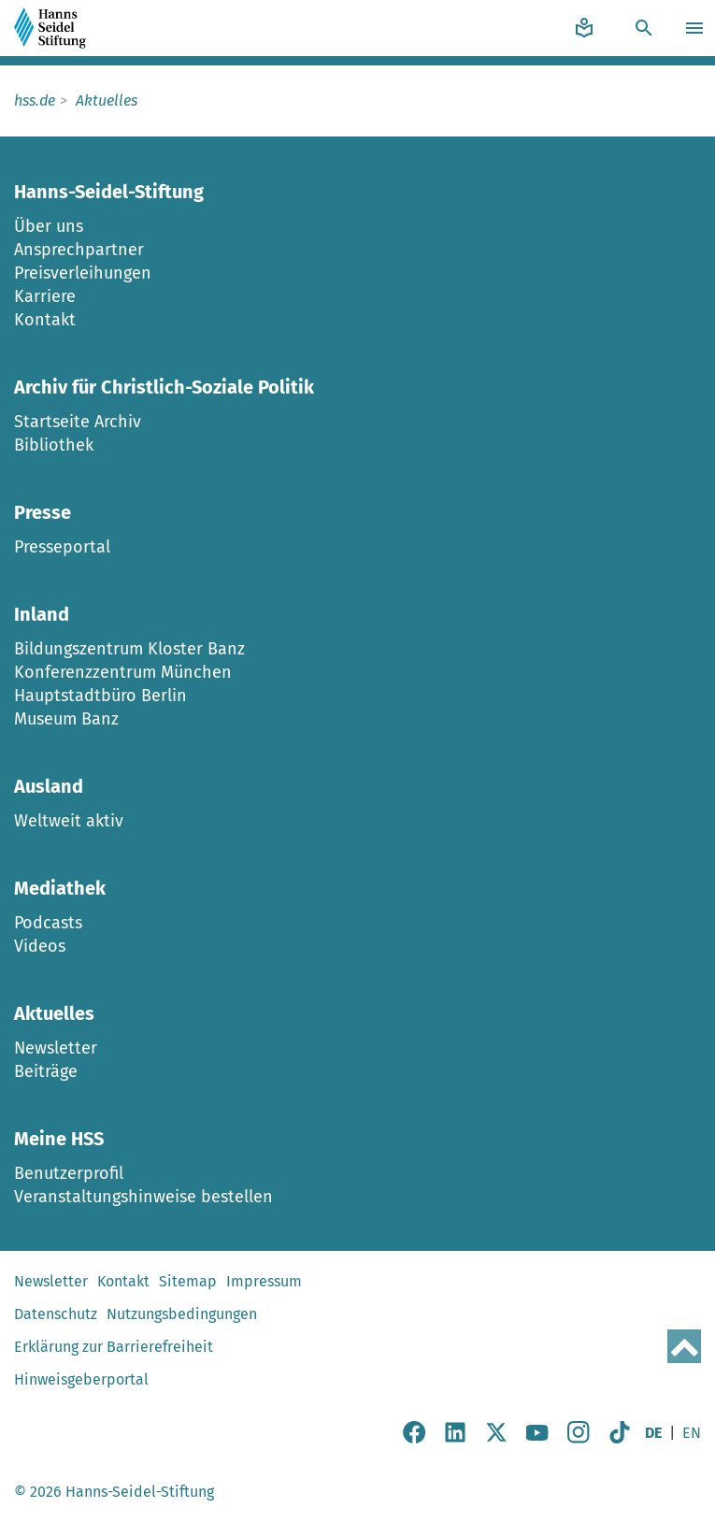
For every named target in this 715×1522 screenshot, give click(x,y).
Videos (39, 946)
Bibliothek (53, 445)
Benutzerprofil (68, 1173)
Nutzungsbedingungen (182, 1314)
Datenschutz (55, 1314)
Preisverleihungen (82, 273)
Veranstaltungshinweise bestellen (143, 1196)
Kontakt (45, 319)
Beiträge (46, 1071)
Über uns (48, 226)
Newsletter (55, 1048)
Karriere (45, 296)
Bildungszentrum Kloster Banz (129, 649)
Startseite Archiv (77, 421)
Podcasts (48, 922)
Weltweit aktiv (68, 821)
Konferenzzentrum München (123, 672)
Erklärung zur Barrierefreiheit (113, 1347)
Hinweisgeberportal (81, 1379)
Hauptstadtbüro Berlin (100, 695)
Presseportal (62, 547)
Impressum (264, 1281)
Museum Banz (66, 719)
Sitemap (188, 1281)
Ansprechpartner (79, 249)
